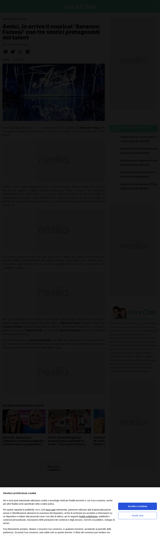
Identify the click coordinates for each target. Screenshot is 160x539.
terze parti (51, 509)
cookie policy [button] (47, 503)
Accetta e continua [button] (137, 506)
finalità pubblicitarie (88, 516)
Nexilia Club (137, 515)
